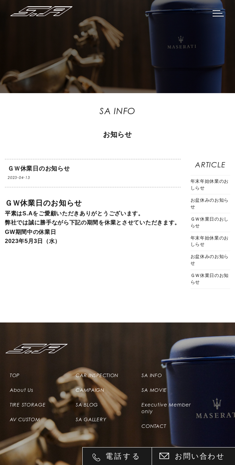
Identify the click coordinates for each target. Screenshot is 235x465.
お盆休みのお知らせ (210, 203)
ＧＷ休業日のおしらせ (210, 222)
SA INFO (151, 375)
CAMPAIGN (90, 390)
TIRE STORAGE (28, 405)
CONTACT (153, 426)
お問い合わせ (200, 456)
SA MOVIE (154, 390)
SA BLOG (87, 405)
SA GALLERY (91, 419)
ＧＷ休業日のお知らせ (210, 279)
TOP (15, 375)
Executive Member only (166, 408)
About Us (21, 390)
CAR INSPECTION (97, 375)
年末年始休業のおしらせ (210, 184)
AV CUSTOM (25, 419)
